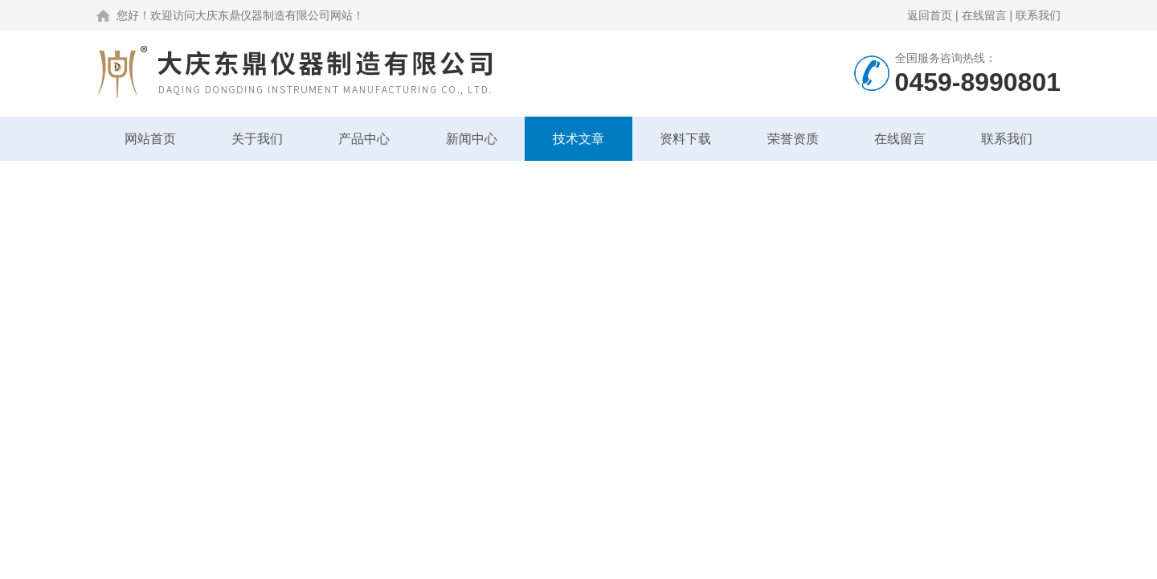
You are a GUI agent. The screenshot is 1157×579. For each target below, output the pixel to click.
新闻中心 (471, 139)
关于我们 (257, 139)
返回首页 (929, 15)
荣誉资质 (793, 139)
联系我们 (1038, 15)
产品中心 (364, 139)
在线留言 (984, 15)
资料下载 (685, 139)
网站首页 (150, 139)
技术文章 (578, 139)
